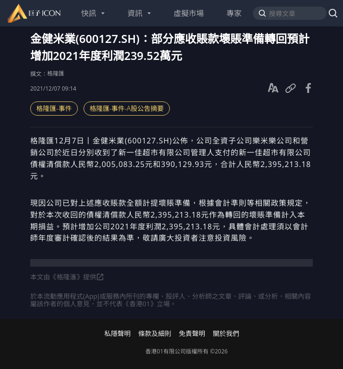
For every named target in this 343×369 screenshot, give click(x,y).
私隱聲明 (117, 333)
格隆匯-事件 (54, 108)
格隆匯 (55, 73)
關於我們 (226, 333)
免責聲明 (192, 333)
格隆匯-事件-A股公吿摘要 (127, 108)
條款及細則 (154, 333)
